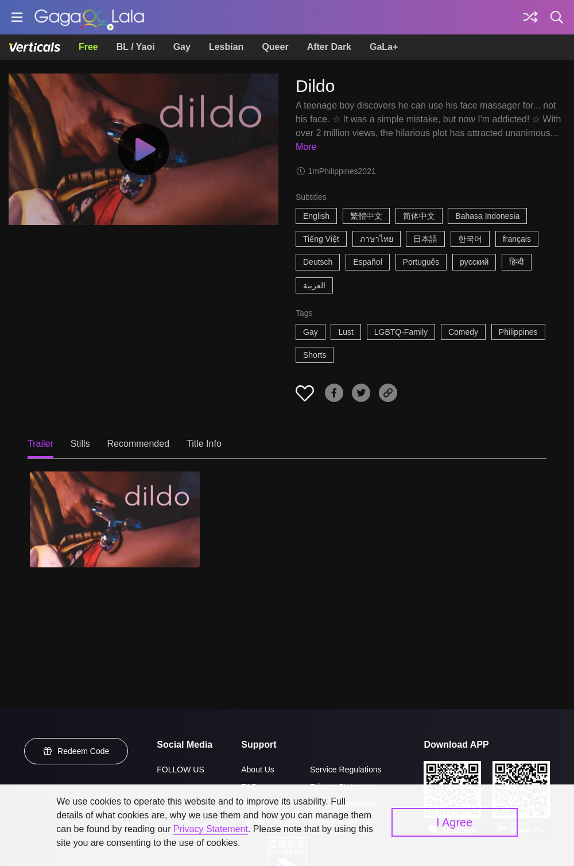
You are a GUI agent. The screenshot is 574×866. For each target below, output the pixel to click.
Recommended (138, 444)
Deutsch (317, 261)
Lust (345, 332)
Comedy (463, 332)
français (517, 238)
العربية (314, 285)
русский (474, 261)
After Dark (329, 47)
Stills (80, 444)
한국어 (470, 238)
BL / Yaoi (136, 47)
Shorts (314, 354)
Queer (275, 47)
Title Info (204, 444)
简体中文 (419, 216)
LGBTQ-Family (401, 332)
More (306, 147)
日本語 (425, 238)
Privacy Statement (210, 829)
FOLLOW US (180, 769)
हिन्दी (516, 261)
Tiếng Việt (321, 238)
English (316, 216)
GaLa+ (384, 47)
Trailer (40, 444)
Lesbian (226, 47)
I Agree (454, 822)
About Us (257, 769)
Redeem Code (76, 751)
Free (88, 47)
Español (367, 261)
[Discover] (530, 17)
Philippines (518, 332)
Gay (182, 47)
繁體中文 (366, 216)
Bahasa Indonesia (487, 216)
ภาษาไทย (376, 238)
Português (421, 261)
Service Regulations (346, 769)
